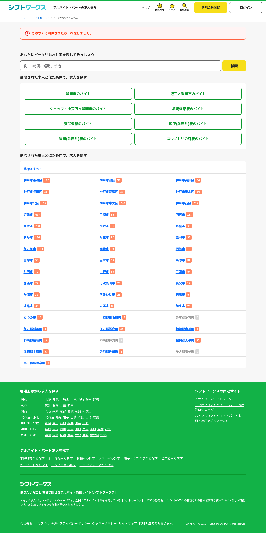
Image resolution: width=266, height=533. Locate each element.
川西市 (28, 272)
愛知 (48, 405)
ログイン (246, 7)
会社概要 (26, 523)
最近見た (159, 9)
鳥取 (48, 429)
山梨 (78, 423)
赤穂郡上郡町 (33, 351)
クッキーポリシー (104, 523)
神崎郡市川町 (185, 329)
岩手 (66, 417)
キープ (172, 9)
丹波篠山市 (107, 283)
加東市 (180, 306)
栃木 (88, 399)
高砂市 (180, 260)
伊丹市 (28, 237)
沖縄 (103, 435)
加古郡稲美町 (33, 329)
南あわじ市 (107, 294)
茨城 (81, 399)
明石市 (180, 214)
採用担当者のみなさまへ (156, 523)
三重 (63, 405)
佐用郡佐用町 (109, 351)
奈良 (78, 411)
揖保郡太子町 (185, 340)
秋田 (81, 417)
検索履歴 (184, 9)
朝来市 (180, 294)
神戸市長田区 (33, 192)
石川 (63, 423)
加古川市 (30, 249)
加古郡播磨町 (109, 329)
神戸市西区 (183, 203)
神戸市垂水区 (185, 192)
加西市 (28, 283)
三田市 (180, 272)
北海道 (49, 417)
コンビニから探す (63, 465)
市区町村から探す (32, 458)
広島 (70, 429)
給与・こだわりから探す (141, 458)
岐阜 (70, 405)
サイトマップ (128, 523)
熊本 (70, 435)
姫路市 (28, 214)
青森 (58, 417)
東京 (48, 399)
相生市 (104, 237)
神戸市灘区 (107, 180)
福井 (70, 423)
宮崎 (85, 435)
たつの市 (30, 317)
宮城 (73, 417)
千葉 (73, 399)
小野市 (104, 272)
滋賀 (70, 411)
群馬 (96, 399)
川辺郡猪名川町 (110, 317)
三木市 (104, 260)
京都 (63, 411)
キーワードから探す (34, 465)
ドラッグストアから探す (97, 465)
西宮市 (28, 226)
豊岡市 (180, 237)
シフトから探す (109, 458)
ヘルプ (146, 7)
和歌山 (87, 411)
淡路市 (28, 306)
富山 (55, 423)
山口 (78, 429)
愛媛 (100, 429)
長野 (85, 423)
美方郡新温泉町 (34, 363)
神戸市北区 (31, 203)
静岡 (55, 405)
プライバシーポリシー (74, 523)
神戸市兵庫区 (185, 180)
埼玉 (66, 399)
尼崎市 (104, 214)
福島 (96, 417)
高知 (108, 429)
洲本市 (104, 226)
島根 (55, 429)
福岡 (48, 435)
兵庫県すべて (33, 169)
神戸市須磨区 (109, 192)
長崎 (63, 435)
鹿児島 (94, 435)
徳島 (85, 429)
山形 (88, 417)
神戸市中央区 (109, 203)
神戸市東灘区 (33, 180)
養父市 (180, 283)
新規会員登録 (211, 7)
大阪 (48, 411)
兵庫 (55, 411)
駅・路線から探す (60, 458)
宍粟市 (104, 306)
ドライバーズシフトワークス (215, 398)
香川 (93, 429)
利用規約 (51, 523)
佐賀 (55, 435)
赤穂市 (104, 249)
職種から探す (86, 458)
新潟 (48, 423)
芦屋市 (180, 226)
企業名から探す (172, 458)
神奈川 (57, 399)
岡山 (63, 429)
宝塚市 (28, 260)
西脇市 (180, 249)
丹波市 (28, 294)
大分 (78, 435)
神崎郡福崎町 (33, 340)
